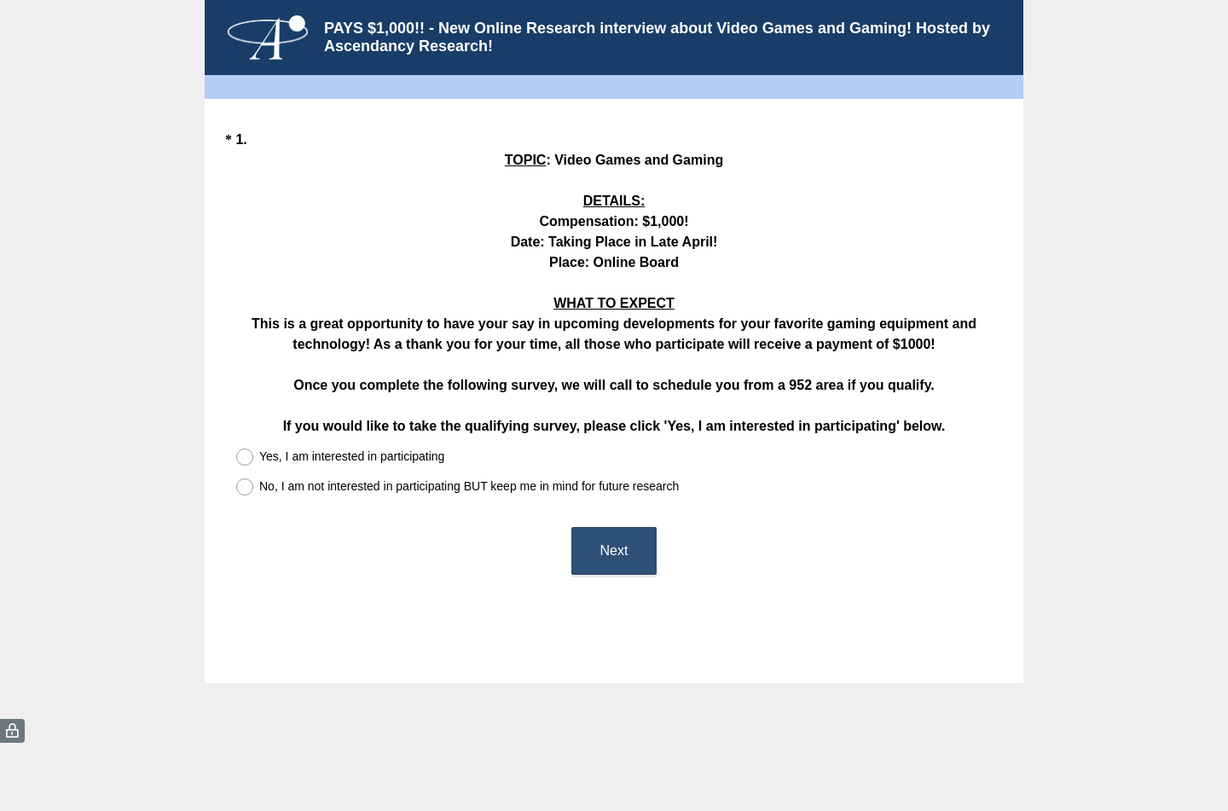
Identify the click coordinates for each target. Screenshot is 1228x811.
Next (614, 550)
